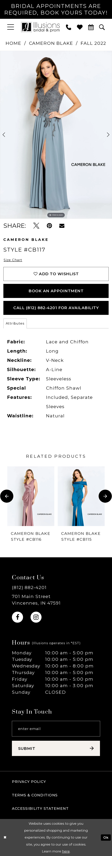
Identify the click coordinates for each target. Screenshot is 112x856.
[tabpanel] (56, 135)
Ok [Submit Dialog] (106, 837)
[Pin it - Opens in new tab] (49, 225)
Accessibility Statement (40, 808)
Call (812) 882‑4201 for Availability (56, 307)
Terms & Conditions (35, 795)
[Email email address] (56, 728)
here (66, 851)
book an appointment (56, 290)
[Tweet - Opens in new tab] (36, 225)
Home (13, 43)
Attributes (15, 323)
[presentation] (30, 496)
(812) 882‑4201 (29, 587)
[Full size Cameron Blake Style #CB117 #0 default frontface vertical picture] (56, 135)
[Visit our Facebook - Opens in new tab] (17, 617)
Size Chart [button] (13, 260)
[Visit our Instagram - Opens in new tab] (36, 617)
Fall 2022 (93, 43)
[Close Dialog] (5, 837)
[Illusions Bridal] (40, 27)
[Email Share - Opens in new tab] (61, 226)
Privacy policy (29, 781)
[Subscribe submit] (56, 748)
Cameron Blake (51, 43)
